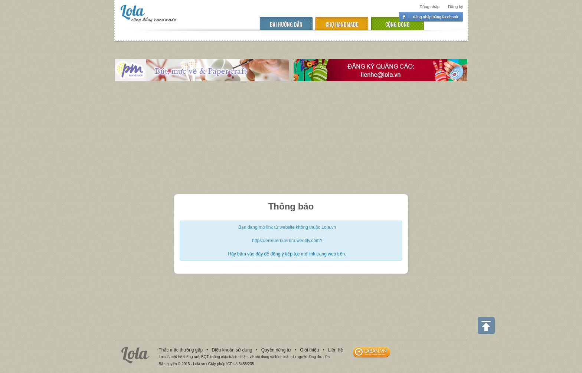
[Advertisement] (291, 139)
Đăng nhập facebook (431, 17)
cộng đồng (397, 24)
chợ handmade (342, 24)
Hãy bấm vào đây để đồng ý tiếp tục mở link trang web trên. (287, 254)
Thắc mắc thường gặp (181, 350)
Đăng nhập (429, 6)
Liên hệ (335, 350)
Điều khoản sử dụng (232, 350)
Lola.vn (135, 355)
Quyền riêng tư (276, 350)
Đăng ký (455, 6)
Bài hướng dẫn (286, 24)
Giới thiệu (309, 350)
